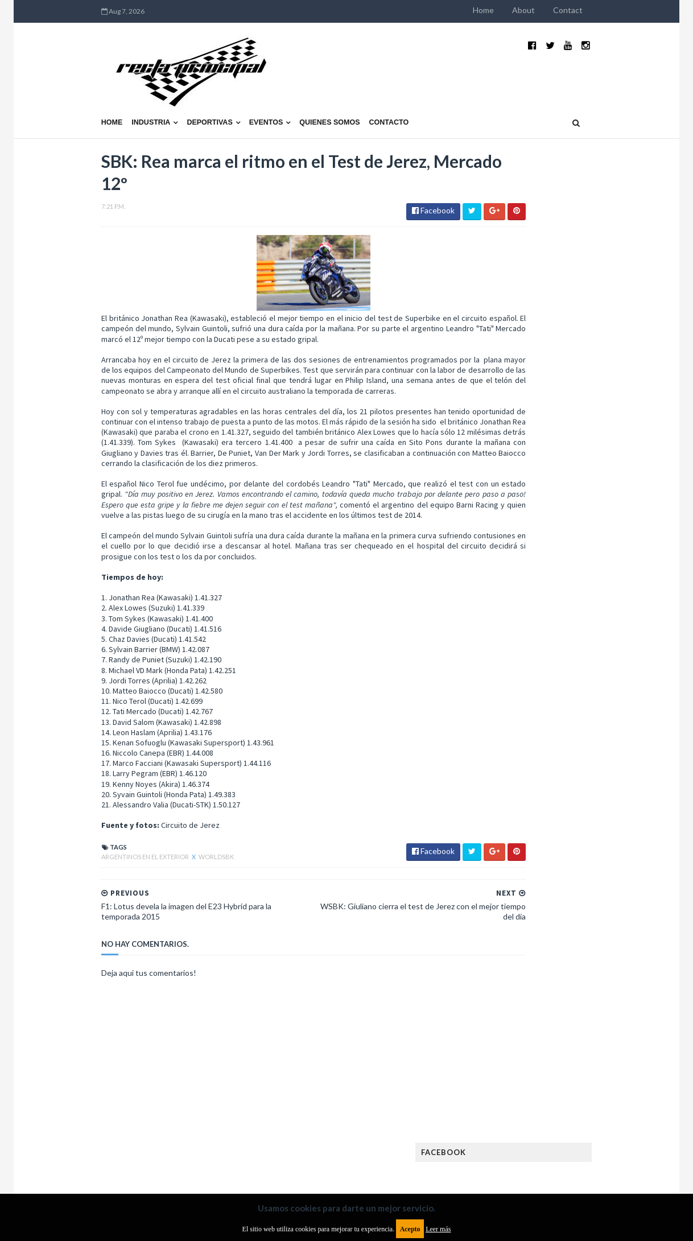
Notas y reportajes (528, 941)
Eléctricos (513, 777)
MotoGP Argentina (528, 923)
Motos (588, 923)
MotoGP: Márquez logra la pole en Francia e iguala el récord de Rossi (599, 613)
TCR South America (527, 996)
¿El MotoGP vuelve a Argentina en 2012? (587, 550)
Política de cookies (490, 1148)
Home (556, 10)
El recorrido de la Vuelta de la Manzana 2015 (601, 494)
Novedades (595, 941)
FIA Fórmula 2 (576, 814)
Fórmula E (612, 850)
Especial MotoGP (606, 795)
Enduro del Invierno (582, 777)
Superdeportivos (612, 978)
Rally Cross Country (531, 978)
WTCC (504, 1014)
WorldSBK (142, 835)
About (596, 10)
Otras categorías (526, 959)
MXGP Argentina (522, 905)
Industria (78, 95)
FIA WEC (567, 832)
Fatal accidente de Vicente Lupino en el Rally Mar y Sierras (600, 669)
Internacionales (523, 886)
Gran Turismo (518, 868)
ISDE (563, 868)
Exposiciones (517, 814)
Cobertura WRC (565, 759)
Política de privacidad (280, 1148)
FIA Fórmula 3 (517, 832)
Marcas (577, 905)
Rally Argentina (600, 959)
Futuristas (513, 850)
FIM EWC (606, 832)
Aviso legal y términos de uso (79, 1148)
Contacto (316, 95)
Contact (641, 10)
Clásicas (509, 759)
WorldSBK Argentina (598, 1014)
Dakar (618, 759)
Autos (609, 741)
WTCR (538, 1014)
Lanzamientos (591, 886)
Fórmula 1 (563, 850)
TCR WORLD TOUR (603, 996)
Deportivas (136, 95)
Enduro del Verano (528, 795)
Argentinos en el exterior (72, 835)
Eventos (193, 95)
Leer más (438, 1229)
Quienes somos (256, 95)
